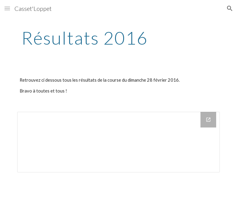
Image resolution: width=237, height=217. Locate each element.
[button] (7, 8)
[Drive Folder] (118, 142)
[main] (84, 37)
